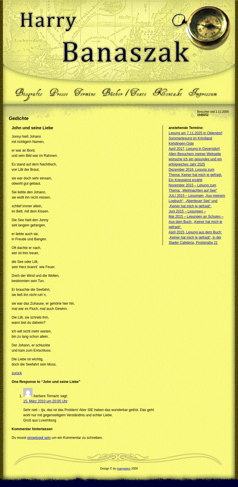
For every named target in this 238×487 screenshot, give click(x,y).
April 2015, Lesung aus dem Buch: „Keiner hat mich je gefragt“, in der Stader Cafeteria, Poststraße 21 (195, 237)
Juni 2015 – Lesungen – (187, 211)
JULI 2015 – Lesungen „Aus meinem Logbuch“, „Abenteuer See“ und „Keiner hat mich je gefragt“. (197, 201)
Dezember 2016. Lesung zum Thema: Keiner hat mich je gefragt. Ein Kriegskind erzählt (195, 175)
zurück (17, 373)
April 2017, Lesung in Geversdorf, (195, 149)
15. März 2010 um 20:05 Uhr (45, 401)
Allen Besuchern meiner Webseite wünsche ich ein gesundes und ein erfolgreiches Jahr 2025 (195, 159)
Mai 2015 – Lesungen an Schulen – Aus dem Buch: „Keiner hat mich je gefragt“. (196, 222)
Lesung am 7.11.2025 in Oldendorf (195, 133)
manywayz (124, 468)
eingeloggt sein (39, 438)
